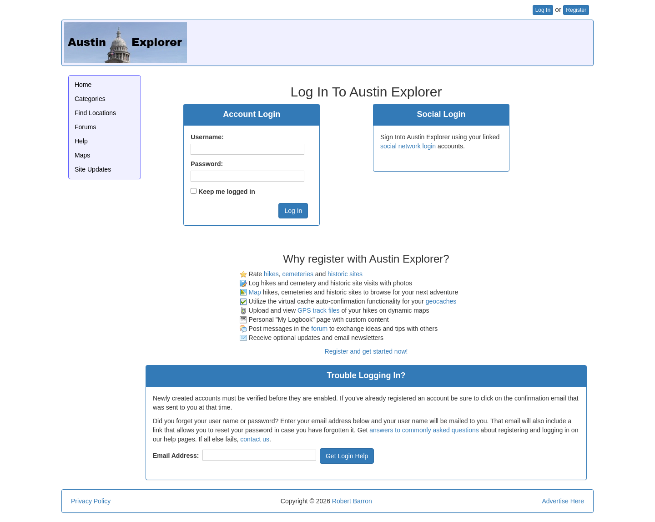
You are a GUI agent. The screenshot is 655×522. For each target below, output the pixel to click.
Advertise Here (563, 501)
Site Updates (93, 169)
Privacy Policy (91, 501)
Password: (207, 163)
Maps (82, 155)
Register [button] (576, 10)
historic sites (345, 274)
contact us (254, 439)
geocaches (441, 301)
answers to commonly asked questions (424, 430)
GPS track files (318, 310)
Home (83, 84)
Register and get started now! (366, 351)
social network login (408, 146)
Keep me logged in (226, 191)
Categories (90, 98)
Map (255, 292)
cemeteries (297, 274)
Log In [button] (542, 10)
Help (81, 141)
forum (319, 328)
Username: (207, 137)
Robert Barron (352, 501)
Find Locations (95, 113)
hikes (271, 274)
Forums (85, 127)
